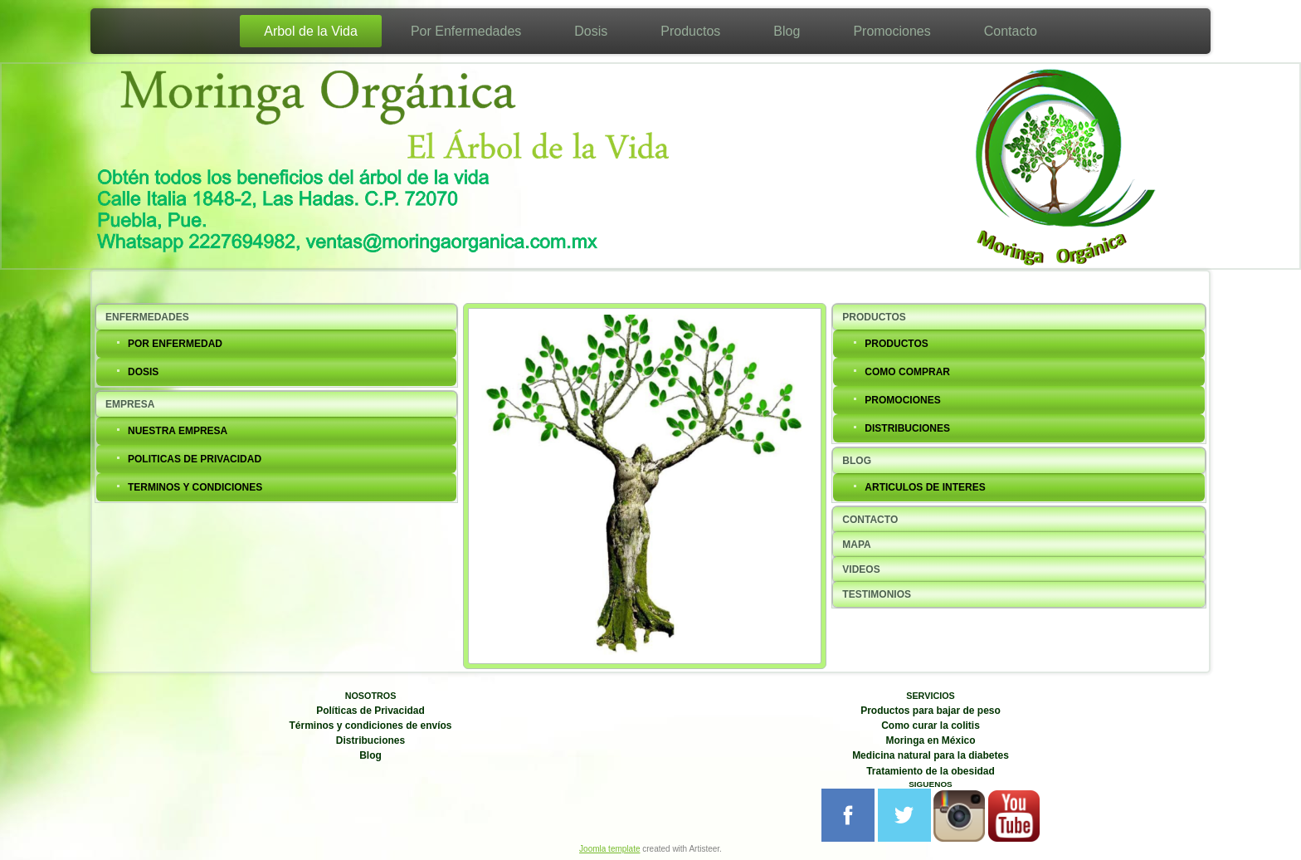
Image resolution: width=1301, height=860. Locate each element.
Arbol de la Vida (311, 31)
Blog (786, 31)
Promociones (891, 31)
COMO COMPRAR (907, 372)
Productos (690, 31)
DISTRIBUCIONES (907, 428)
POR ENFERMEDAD (175, 343)
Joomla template (609, 848)
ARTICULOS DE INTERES (925, 487)
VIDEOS (861, 569)
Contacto (1010, 31)
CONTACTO (870, 519)
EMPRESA (129, 404)
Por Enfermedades (466, 31)
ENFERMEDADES (147, 317)
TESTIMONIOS (876, 594)
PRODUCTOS (873, 317)
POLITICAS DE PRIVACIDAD (194, 459)
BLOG (856, 461)
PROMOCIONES (902, 400)
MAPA (856, 544)
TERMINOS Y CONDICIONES (195, 487)
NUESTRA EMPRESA (177, 431)
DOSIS (143, 372)
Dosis (590, 31)
